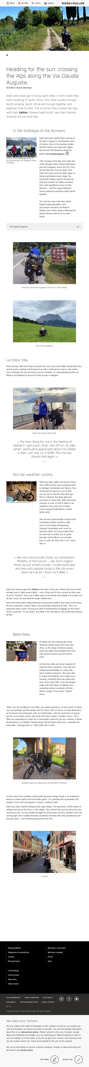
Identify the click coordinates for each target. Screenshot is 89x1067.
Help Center (13, 984)
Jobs (50, 961)
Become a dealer (55, 952)
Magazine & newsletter (18, 952)
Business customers (57, 948)
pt (8, 1006)
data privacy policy (30, 1032)
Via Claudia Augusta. (55, 154)
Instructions (13, 975)
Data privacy (48, 997)
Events (11, 957)
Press (50, 957)
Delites (23, 112)
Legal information (13, 997)
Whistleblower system (29, 1002)
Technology (13, 971)
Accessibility (11, 1002)
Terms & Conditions (31, 997)
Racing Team (14, 961)
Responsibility (14, 948)
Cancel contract (48, 1002)
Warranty (12, 979)
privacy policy (26, 1050)
